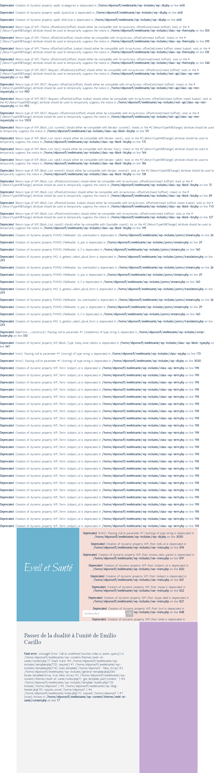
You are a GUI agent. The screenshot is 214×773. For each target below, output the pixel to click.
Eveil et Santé (48, 568)
